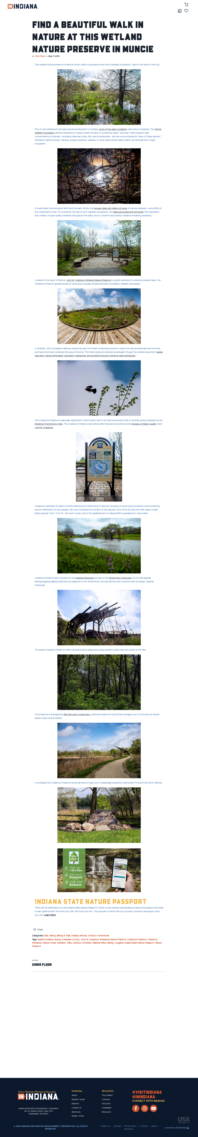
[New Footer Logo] (38, 1095)
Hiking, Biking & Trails (59, 936)
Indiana (75, 936)
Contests (106, 1100)
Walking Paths (99, 943)
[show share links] (38, 929)
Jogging (119, 943)
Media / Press (78, 1116)
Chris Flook (40, 56)
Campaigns (107, 1108)
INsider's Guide (78, 1100)
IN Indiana (77, 1091)
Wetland (61, 943)
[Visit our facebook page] (136, 1108)
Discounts (106, 1104)
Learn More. (50, 915)
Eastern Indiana (45, 939)
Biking (110, 943)
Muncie (83, 936)
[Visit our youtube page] (153, 1108)
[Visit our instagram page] (144, 1108)
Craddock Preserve (136, 939)
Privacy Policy (130, 1126)
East (46, 936)
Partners (75, 1104)
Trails (69, 943)
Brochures (76, 1112)
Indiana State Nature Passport (91, 901)
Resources (108, 1091)
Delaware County (70, 939)
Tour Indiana (107, 1095)
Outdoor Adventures (98, 936)
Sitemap (117, 1126)
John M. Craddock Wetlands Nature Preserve (103, 939)
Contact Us (76, 1108)
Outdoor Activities (82, 943)
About (74, 1095)
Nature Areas (49, 943)
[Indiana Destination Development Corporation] (22, 6)
